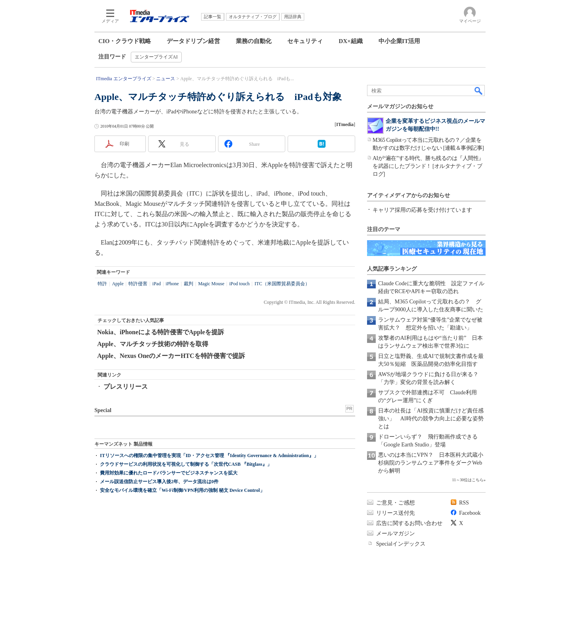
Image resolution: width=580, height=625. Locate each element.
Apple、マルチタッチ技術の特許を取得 (152, 344)
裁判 (188, 283)
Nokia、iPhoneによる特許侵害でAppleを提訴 (160, 332)
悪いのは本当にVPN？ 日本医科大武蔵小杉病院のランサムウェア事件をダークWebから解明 (430, 463)
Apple (117, 283)
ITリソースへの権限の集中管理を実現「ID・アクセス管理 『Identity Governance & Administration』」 (209, 455)
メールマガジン (395, 534)
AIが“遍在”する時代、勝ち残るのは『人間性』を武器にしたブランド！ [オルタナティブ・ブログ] (428, 166)
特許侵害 (137, 283)
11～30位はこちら (468, 480)
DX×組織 (350, 41)
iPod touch (239, 283)
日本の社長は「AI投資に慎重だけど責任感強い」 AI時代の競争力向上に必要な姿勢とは (431, 418)
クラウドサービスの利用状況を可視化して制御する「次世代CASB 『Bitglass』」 (186, 464)
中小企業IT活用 (399, 41)
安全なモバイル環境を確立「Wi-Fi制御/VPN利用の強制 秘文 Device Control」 (182, 490)
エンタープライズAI (156, 57)
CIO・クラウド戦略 (124, 41)
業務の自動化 (253, 41)
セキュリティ (305, 41)
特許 (102, 283)
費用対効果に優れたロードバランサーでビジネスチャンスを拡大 (168, 473)
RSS (464, 503)
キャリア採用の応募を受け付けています (422, 210)
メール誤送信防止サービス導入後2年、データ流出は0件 (159, 481)
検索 (479, 90)
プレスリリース (126, 386)
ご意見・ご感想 (395, 503)
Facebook (469, 513)
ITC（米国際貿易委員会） (281, 283)
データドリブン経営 (193, 41)
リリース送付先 (395, 513)
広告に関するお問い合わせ (409, 523)
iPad (157, 283)
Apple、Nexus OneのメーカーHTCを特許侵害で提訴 (171, 355)
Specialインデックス (401, 544)
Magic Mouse (211, 283)
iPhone (172, 283)
